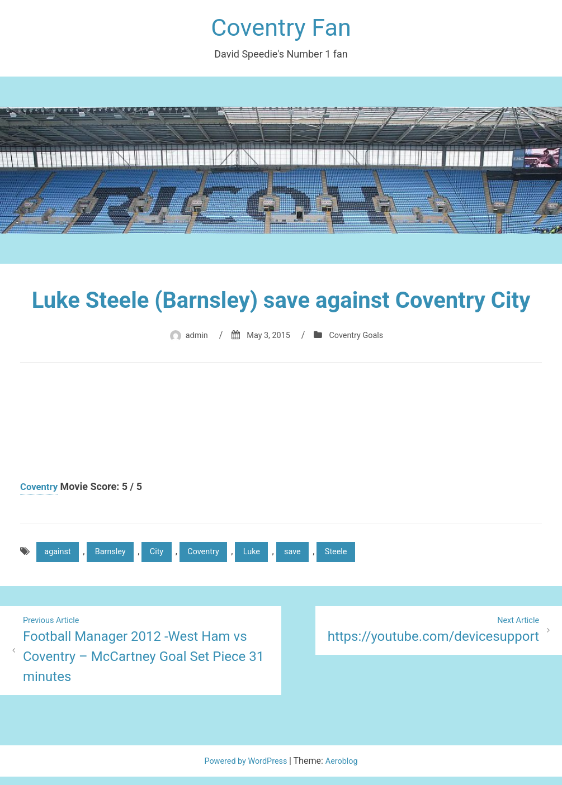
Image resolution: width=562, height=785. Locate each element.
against (60, 556)
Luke (274, 556)
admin (191, 339)
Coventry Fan (281, 30)
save (319, 556)
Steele (367, 556)
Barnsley (118, 556)
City (169, 556)
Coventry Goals (360, 339)
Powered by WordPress (245, 769)
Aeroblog (346, 769)
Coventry (40, 490)
